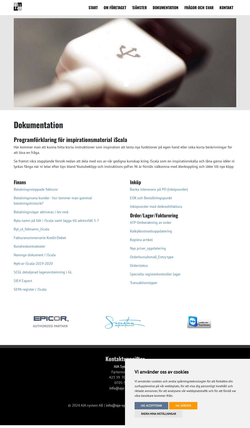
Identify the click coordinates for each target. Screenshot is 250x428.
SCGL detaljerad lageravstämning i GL (43, 272)
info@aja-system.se (121, 405)
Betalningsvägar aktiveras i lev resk (41, 212)
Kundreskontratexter (29, 246)
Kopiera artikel (141, 239)
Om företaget (115, 7)
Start (93, 7)
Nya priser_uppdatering (148, 248)
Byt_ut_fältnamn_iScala (31, 229)
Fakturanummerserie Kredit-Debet (40, 237)
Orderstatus (139, 265)
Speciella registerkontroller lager (155, 274)
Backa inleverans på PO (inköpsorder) (159, 189)
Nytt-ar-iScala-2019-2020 (33, 263)
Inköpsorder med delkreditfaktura (156, 206)
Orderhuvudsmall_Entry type (151, 257)
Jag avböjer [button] (183, 405)
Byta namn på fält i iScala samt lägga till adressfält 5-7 (56, 220)
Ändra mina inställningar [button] (158, 414)
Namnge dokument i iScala (35, 255)
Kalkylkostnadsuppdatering (151, 231)
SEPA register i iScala (30, 289)
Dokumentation (165, 7)
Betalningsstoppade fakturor (36, 189)
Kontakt (226, 7)
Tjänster (139, 7)
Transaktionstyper (143, 282)
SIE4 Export (23, 280)
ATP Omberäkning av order (150, 222)
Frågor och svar (199, 7)
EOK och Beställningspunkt (151, 198)
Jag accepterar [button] (151, 405)
